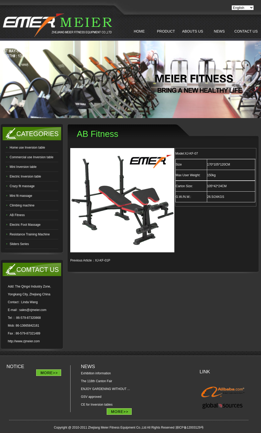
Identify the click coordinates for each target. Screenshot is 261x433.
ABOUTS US (192, 31)
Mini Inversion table (23, 167)
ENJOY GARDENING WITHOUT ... (105, 389)
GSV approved (91, 397)
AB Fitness (17, 215)
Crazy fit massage (22, 186)
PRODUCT (166, 31)
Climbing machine (22, 205)
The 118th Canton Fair (96, 381)
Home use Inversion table (27, 147)
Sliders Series (19, 244)
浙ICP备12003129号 (189, 427)
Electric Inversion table (25, 176)
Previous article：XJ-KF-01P (90, 260)
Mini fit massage (21, 196)
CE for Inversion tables (96, 404)
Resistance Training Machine (30, 234)
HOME (139, 31)
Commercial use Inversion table (31, 157)
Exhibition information (96, 373)
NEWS (219, 31)
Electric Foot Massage (25, 225)
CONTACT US (246, 31)
